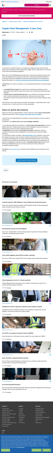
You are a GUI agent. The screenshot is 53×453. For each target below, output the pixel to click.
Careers (21, 421)
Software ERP (5, 408)
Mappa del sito (39, 419)
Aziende (4, 35)
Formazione (22, 422)
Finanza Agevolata (6, 424)
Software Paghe (6, 419)
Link (36, 421)
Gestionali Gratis (6, 421)
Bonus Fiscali (5, 426)
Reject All (47, 450)
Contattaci (36, 5)
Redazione (9, 209)
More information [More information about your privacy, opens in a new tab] (20, 447)
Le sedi (20, 412)
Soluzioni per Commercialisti (9, 414)
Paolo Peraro (5, 32)
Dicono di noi (22, 415)
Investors (21, 419)
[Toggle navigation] (50, 5)
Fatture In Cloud (6, 412)
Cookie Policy (39, 415)
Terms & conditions (40, 412)
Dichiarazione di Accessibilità (42, 417)
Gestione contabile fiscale (8, 417)
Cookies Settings (5, 450)
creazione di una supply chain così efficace (30, 114)
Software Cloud (6, 415)
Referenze (21, 414)
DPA (3, 433)
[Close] (50, 436)
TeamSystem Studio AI (7, 410)
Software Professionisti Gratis (9, 422)
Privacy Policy (39, 414)
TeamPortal (38, 422)
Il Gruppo (21, 408)
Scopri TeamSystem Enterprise (26, 160)
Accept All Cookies (36, 450)
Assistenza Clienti (40, 408)
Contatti (21, 410)
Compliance (22, 417)
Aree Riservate (39, 410)
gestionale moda (15, 149)
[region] (26, 443)
